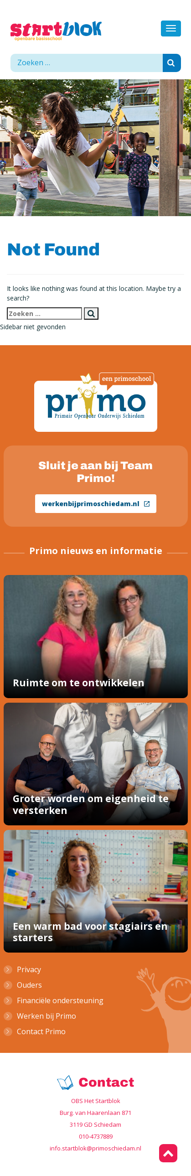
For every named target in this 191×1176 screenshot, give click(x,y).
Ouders (29, 985)
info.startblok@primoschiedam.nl (95, 1148)
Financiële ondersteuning (60, 1000)
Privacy (29, 969)
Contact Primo (41, 1031)
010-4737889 (96, 1136)
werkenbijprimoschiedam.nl (96, 503)
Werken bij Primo (46, 1016)
